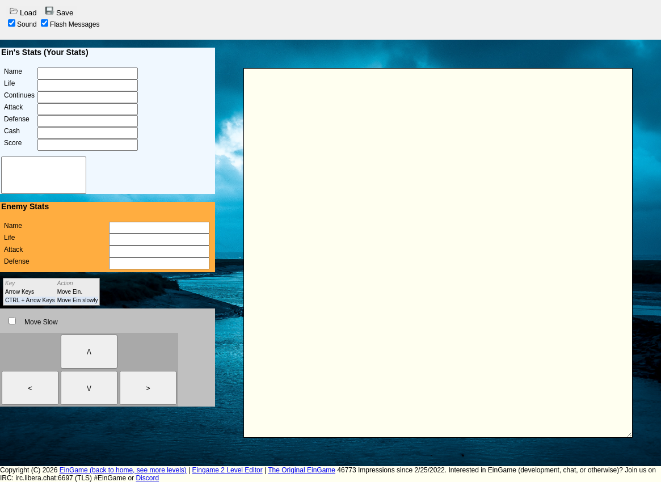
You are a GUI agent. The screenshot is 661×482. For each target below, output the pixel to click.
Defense (17, 119)
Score (13, 143)
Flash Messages (70, 24)
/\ (89, 352)
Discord (147, 478)
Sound (22, 24)
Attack (13, 107)
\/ (89, 388)
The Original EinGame (301, 470)
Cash (12, 131)
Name (13, 71)
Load (23, 11)
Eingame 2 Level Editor (227, 470)
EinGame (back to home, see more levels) (123, 470)
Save (59, 11)
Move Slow (33, 322)
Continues (19, 95)
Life (9, 83)
